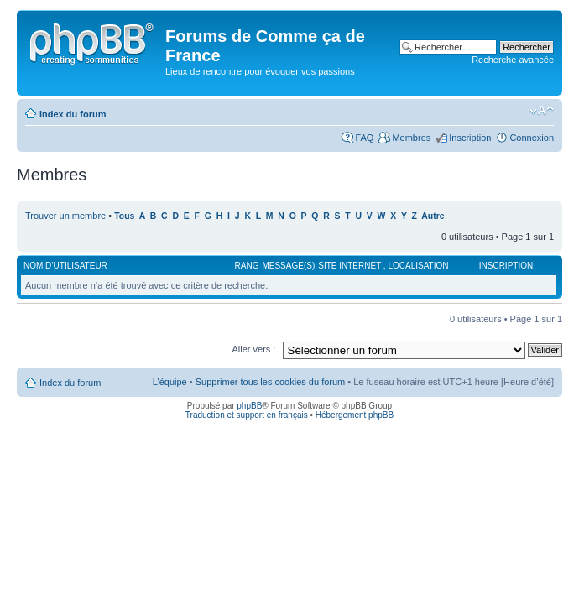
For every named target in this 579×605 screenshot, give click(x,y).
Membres (411, 138)
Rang (247, 265)
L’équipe (170, 382)
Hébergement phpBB (355, 415)
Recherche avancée (513, 60)
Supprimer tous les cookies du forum (271, 382)
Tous (124, 216)
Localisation (418, 265)
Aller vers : (253, 349)
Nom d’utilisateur (65, 265)
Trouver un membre (66, 216)
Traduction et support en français (246, 415)
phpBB (249, 405)
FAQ (364, 138)
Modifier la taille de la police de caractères (541, 110)
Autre (432, 216)
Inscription (470, 138)
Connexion (531, 138)
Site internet (350, 265)
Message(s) (288, 265)
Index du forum (72, 114)
